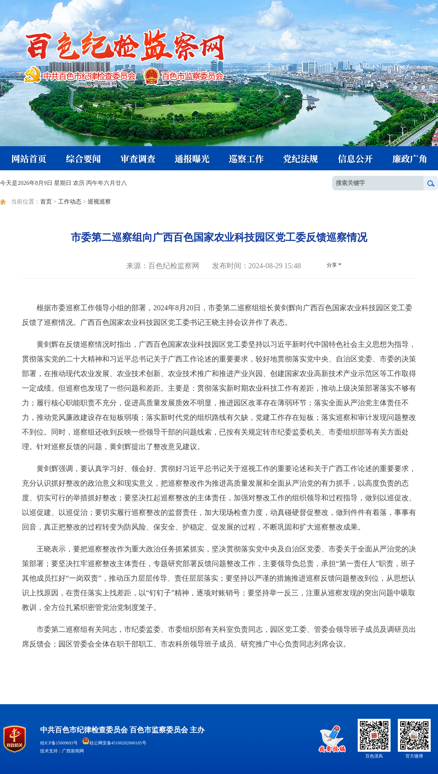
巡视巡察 (99, 201)
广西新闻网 (73, 751)
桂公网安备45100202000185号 (114, 742)
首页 (46, 201)
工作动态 (69, 201)
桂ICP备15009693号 (59, 742)
